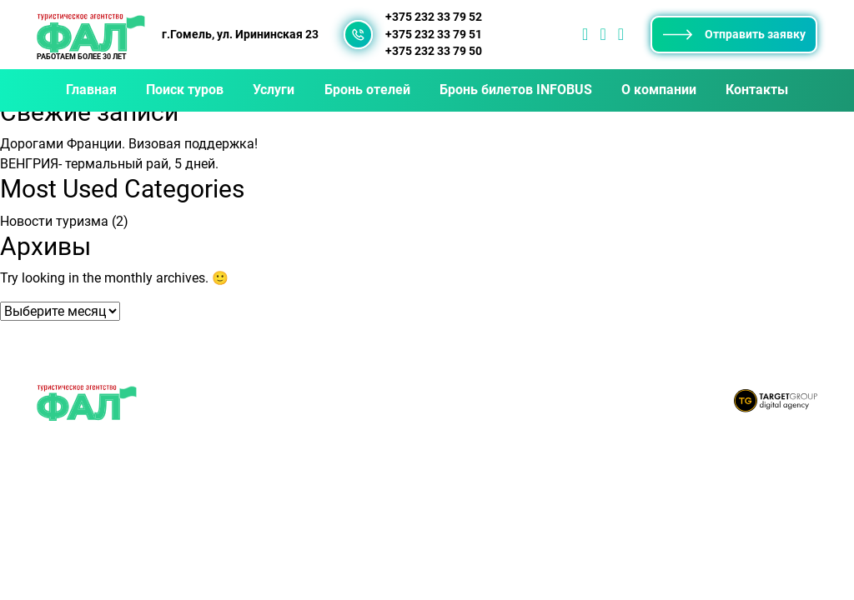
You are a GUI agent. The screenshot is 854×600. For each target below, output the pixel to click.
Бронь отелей (367, 90)
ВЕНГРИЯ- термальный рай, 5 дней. (109, 164)
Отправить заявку (734, 34)
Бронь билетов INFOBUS (516, 90)
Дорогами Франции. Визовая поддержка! (129, 144)
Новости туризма (54, 221)
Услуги (273, 90)
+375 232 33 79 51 (433, 34)
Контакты (757, 90)
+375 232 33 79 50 (433, 51)
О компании (658, 90)
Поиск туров (185, 90)
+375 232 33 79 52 (433, 17)
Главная (91, 90)
